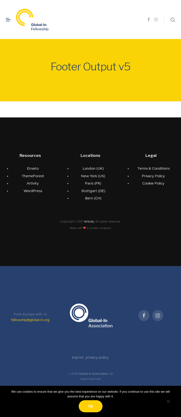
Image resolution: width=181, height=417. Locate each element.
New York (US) (93, 176)
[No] (168, 401)
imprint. (79, 357)
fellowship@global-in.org (30, 320)
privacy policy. (97, 357)
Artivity (33, 183)
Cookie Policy (153, 183)
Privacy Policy (153, 176)
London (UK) (93, 168)
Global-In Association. (94, 373)
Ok (90, 406)
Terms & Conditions (153, 168)
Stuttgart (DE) (93, 191)
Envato (33, 168)
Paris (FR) (93, 183)
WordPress (33, 191)
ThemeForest (33, 176)
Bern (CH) (93, 198)
